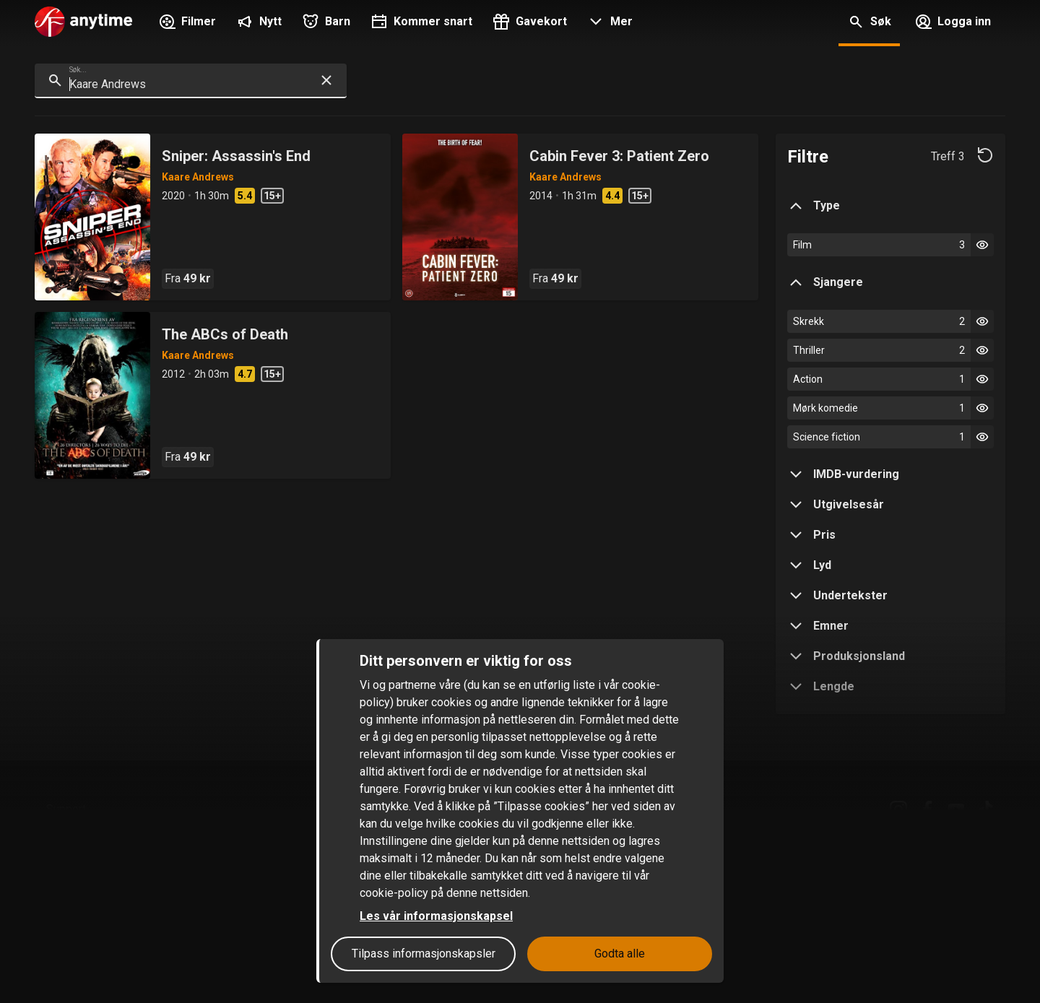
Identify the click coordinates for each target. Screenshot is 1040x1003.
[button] (608, 23)
